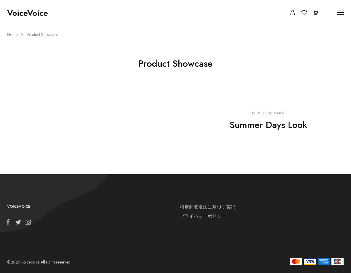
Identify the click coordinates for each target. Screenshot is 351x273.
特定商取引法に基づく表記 (207, 207)
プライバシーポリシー (203, 216)
